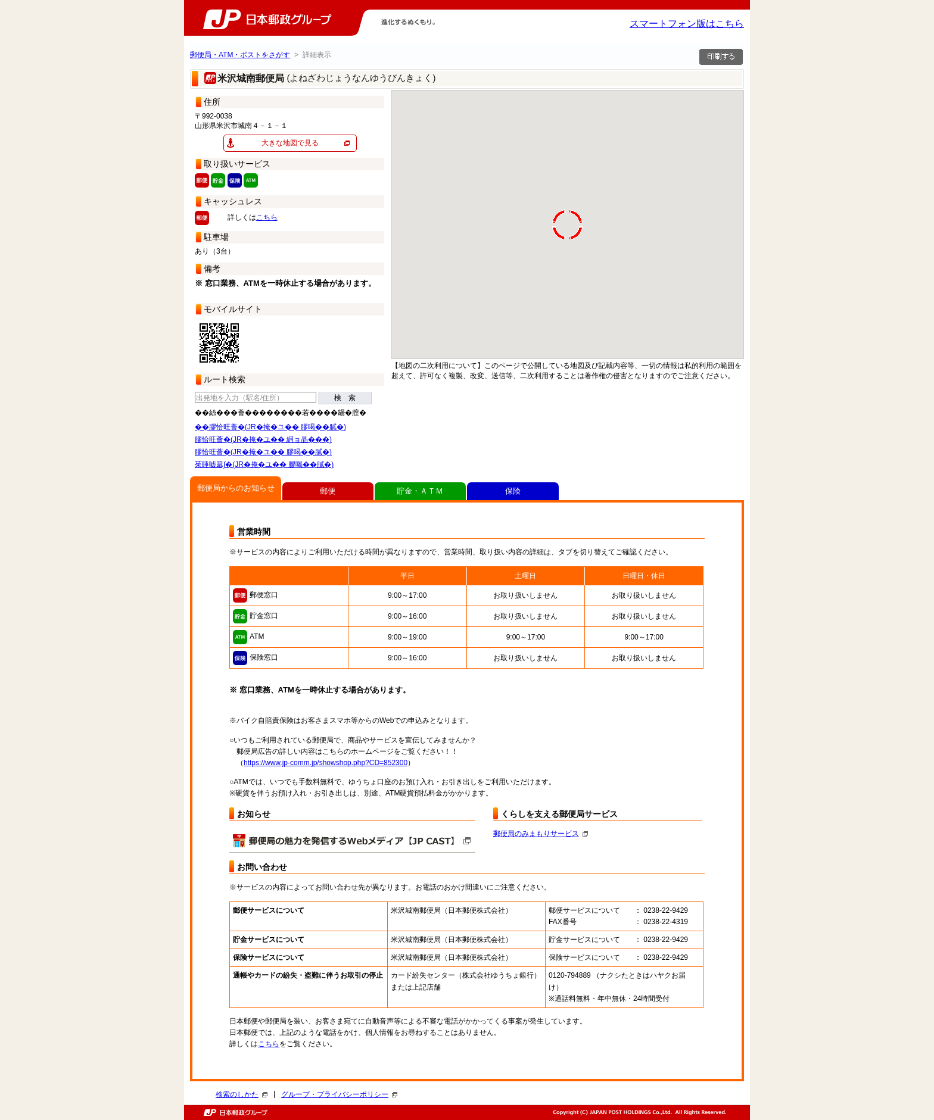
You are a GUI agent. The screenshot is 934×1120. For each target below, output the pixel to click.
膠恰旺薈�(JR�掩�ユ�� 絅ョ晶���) (263, 439)
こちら (267, 217)
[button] (478, 246)
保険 (513, 490)
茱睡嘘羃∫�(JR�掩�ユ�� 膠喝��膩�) (264, 464)
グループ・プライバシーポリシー (339, 1094)
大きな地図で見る (290, 143)
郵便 (327, 490)
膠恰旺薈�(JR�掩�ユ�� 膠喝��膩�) (263, 452)
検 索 (345, 398)
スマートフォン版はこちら (687, 23)
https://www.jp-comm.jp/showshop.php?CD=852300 (325, 763)
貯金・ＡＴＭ (420, 490)
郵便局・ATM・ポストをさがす (240, 55)
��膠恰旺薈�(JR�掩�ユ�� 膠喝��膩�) (270, 427)
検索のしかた (241, 1094)
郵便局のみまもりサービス (540, 833)
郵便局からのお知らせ (236, 487)
